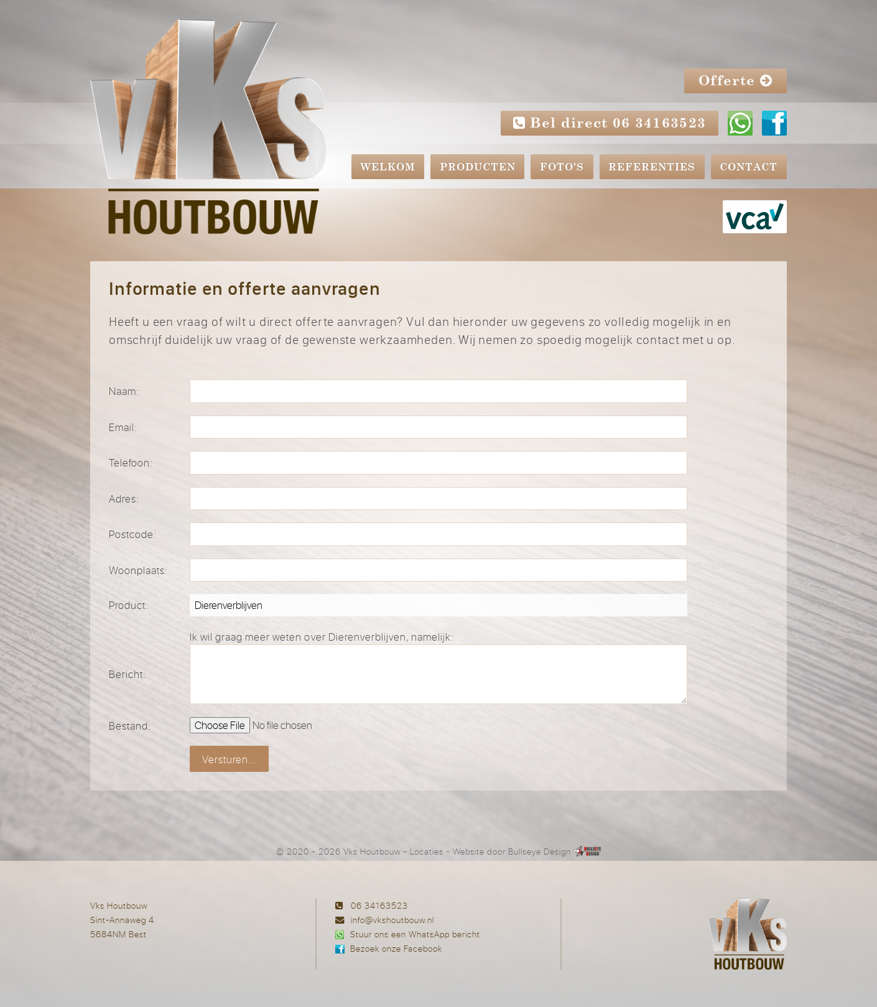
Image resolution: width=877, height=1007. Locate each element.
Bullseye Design (539, 851)
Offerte (735, 80)
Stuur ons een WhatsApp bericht (415, 934)
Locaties (426, 851)
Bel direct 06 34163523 (610, 123)
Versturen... (230, 759)
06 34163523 (379, 905)
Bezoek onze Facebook (396, 948)
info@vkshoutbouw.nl (392, 920)
